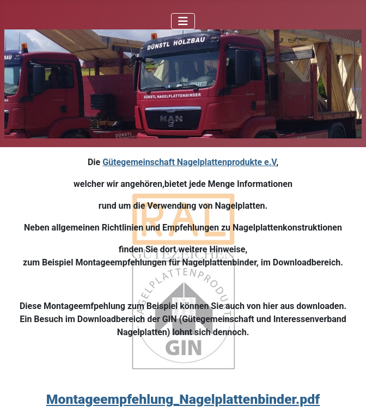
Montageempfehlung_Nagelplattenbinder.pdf (183, 399)
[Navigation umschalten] (183, 21)
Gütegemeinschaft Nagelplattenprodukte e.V (189, 162)
